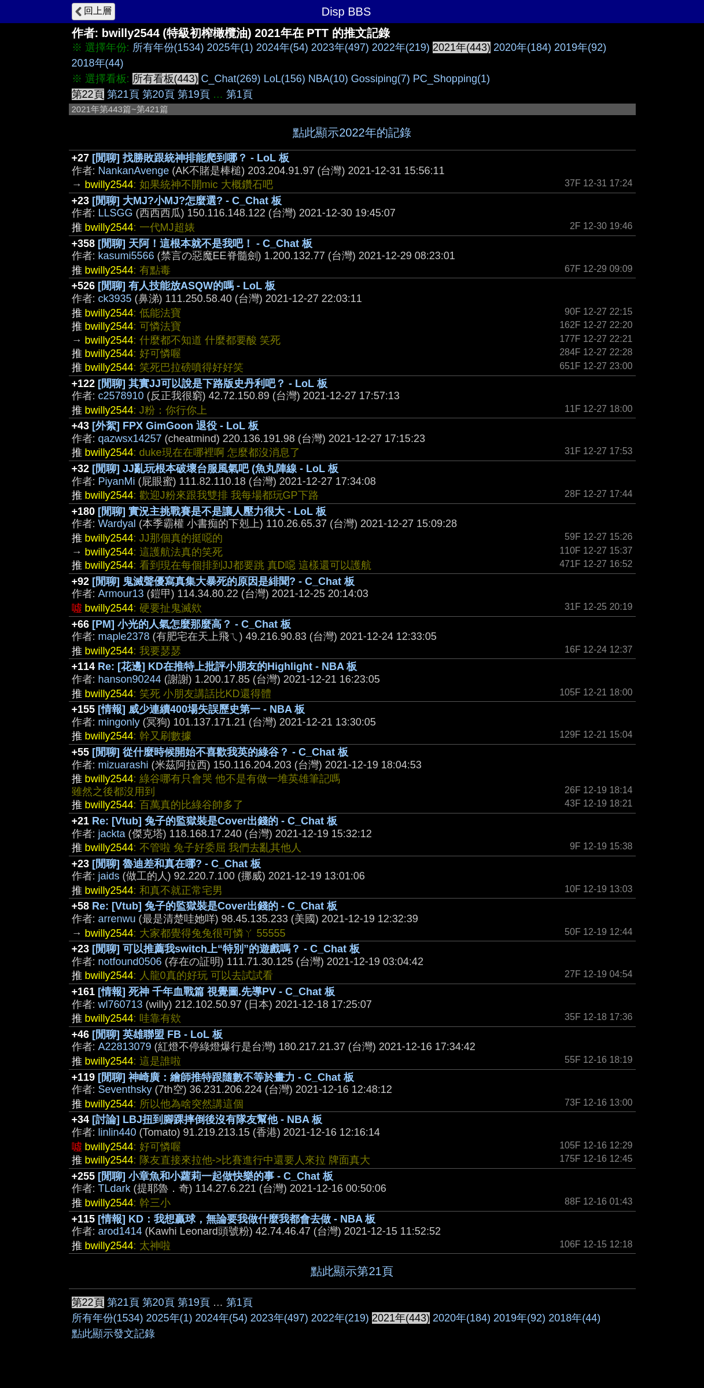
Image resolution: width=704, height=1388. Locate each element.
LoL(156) (284, 78)
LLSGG (115, 213)
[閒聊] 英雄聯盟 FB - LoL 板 (157, 1034)
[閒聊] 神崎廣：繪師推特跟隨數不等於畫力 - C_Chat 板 (226, 1077)
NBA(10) (328, 78)
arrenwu (117, 919)
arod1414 (120, 1231)
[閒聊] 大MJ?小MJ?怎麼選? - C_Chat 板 (187, 201)
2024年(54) (282, 47)
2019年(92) (580, 47)
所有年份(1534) (168, 47)
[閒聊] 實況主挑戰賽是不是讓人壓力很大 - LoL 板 (212, 511)
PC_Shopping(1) (451, 78)
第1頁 (239, 94)
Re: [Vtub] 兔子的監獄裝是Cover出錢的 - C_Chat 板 (214, 821)
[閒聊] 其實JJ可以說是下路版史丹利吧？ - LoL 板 (212, 383)
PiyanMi (116, 481)
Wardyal (117, 523)
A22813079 (125, 1046)
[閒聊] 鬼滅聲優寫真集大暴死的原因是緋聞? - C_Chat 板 (223, 581)
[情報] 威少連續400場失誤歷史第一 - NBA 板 (201, 709)
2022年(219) (401, 47)
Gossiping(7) (380, 78)
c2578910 (121, 396)
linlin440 (117, 1132)
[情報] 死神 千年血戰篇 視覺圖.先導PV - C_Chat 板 (216, 991)
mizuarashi (123, 765)
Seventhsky (125, 1089)
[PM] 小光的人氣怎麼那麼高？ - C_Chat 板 (191, 624)
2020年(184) (522, 47)
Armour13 (121, 593)
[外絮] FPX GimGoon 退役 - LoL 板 (175, 426)
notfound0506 (130, 961)
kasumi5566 (126, 256)
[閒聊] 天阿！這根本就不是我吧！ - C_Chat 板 (205, 243)
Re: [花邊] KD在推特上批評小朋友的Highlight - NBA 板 (227, 666)
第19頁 (194, 94)
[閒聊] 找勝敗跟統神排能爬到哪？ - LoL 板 (190, 158)
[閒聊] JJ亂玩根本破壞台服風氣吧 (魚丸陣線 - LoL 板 (215, 468)
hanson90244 (129, 679)
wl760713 (120, 1004)
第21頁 (123, 94)
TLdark (114, 1188)
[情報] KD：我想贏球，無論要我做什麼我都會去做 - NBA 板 (236, 1219)
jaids (109, 876)
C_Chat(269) (231, 78)
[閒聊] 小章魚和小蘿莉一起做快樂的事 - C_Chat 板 (215, 1176)
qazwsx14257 (130, 438)
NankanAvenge (133, 170)
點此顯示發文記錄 (113, 1333)
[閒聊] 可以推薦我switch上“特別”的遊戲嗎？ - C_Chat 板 (226, 949)
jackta (112, 834)
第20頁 (158, 94)
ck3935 (115, 298)
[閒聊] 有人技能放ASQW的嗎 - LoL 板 (186, 286)
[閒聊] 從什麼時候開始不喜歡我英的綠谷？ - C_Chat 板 (220, 752)
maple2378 (124, 636)
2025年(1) (230, 47)
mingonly (119, 722)
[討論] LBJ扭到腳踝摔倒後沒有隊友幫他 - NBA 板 (207, 1119)
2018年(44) (98, 63)
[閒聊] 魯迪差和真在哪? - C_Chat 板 (176, 864)
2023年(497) (340, 47)
